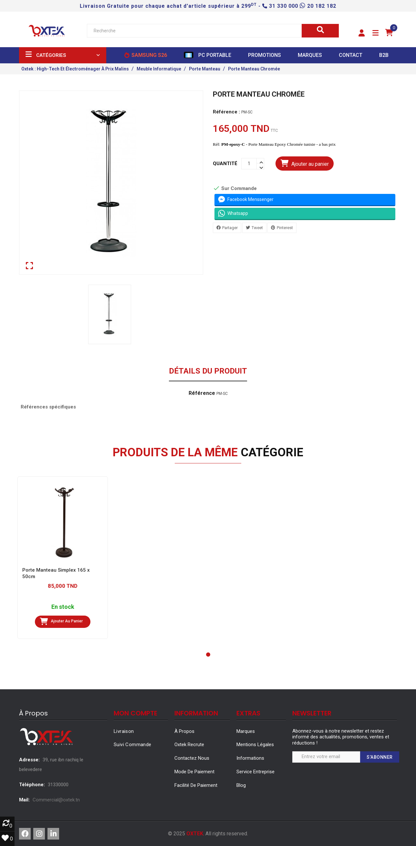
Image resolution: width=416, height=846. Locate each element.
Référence (202, 393)
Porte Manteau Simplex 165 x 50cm (56, 573)
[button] (362, 33)
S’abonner (380, 757)
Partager (230, 227)
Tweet (257, 227)
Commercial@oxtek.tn (56, 800)
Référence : (226, 112)
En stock (62, 607)
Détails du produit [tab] (208, 371)
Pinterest (285, 227)
